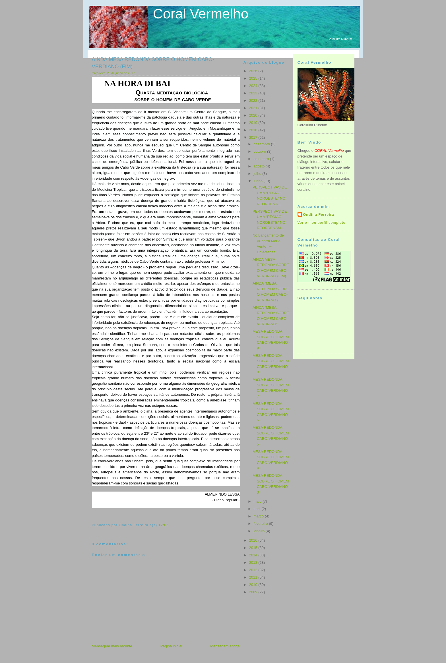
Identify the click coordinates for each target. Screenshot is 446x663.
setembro (261, 159)
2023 (254, 93)
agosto (259, 166)
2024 (254, 86)
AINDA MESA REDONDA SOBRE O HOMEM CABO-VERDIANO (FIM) (153, 63)
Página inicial (171, 646)
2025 (254, 78)
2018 (254, 130)
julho (257, 173)
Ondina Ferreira (318, 215)
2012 (254, 570)
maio (258, 501)
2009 (254, 592)
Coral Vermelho (201, 13)
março (259, 516)
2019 (254, 123)
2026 (254, 71)
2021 (254, 108)
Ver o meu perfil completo (322, 223)
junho (258, 181)
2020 (254, 115)
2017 (254, 137)
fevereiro (261, 523)
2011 (254, 577)
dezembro (262, 144)
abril (257, 509)
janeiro (259, 531)
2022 (254, 100)
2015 (254, 548)
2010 (254, 585)
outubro (260, 151)
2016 (254, 540)
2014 (254, 555)
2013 (254, 562)
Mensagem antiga (224, 646)
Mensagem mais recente (112, 646)
